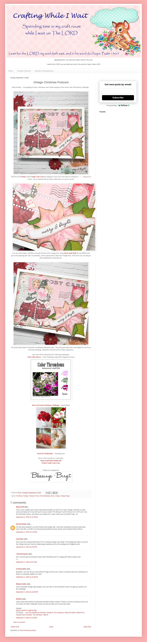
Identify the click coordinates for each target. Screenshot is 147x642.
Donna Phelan (21, 524)
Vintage (57, 496)
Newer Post (15, 627)
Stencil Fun (80, 613)
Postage (25, 496)
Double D (50, 613)
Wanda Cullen (21, 584)
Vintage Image (65, 496)
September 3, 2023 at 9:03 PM (26, 547)
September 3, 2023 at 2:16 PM (26, 532)
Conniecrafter (21, 569)
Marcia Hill (20, 507)
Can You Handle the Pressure (36, 613)
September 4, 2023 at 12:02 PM (27, 592)
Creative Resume (24, 71)
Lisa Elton (19, 539)
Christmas (19, 496)
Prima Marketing (45, 496)
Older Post (87, 627)
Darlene (19, 599)
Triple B (45, 615)
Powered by (118, 105)
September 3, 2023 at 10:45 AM (27, 517)
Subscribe (118, 97)
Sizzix (52, 496)
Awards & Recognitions (44, 71)
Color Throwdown (34, 357)
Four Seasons (59, 613)
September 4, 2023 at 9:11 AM (26, 562)
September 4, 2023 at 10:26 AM (27, 577)
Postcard (32, 496)
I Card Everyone (22, 554)
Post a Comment (19, 622)
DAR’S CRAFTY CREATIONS (26, 610)
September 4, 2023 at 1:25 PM (26, 618)
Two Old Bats (37, 615)
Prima (37, 496)
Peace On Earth (70, 613)
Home (10, 71)
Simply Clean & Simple (24, 615)
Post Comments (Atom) (28, 630)
